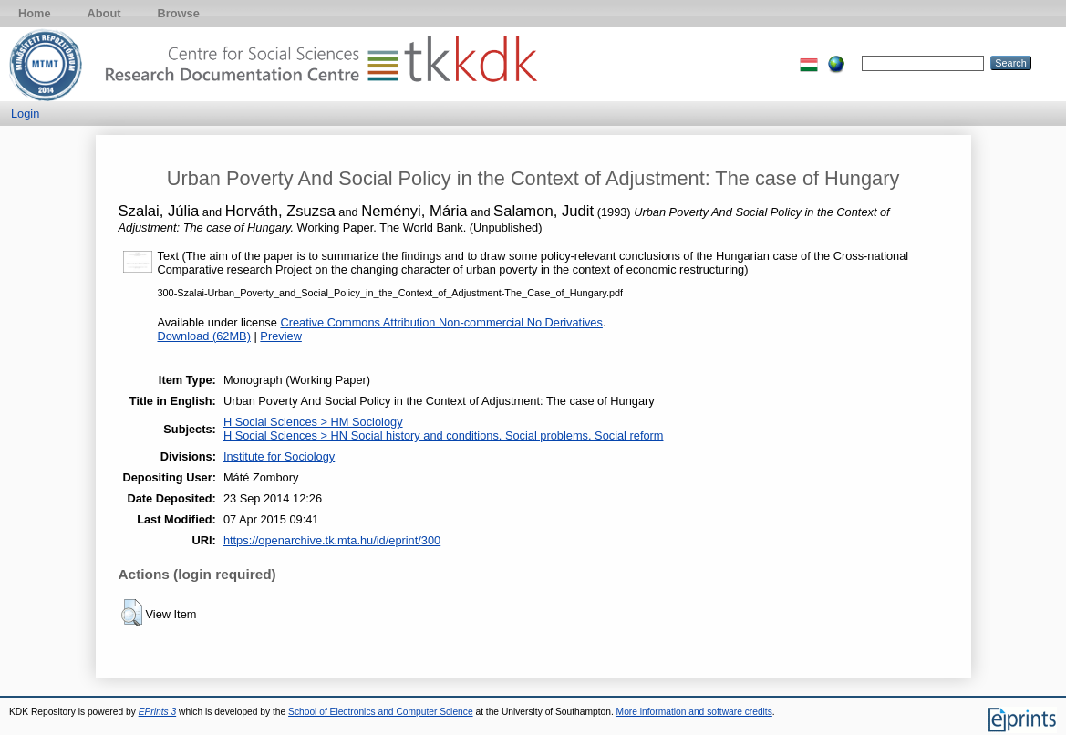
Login (25, 113)
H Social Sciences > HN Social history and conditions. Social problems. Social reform (443, 435)
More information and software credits (694, 712)
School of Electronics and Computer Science (380, 712)
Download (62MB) (204, 336)
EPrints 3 (158, 712)
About (104, 13)
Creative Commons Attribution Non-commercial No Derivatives (441, 322)
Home (34, 13)
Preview (281, 336)
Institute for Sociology (279, 456)
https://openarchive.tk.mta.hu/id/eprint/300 (331, 540)
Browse (179, 13)
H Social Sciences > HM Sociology (313, 422)
